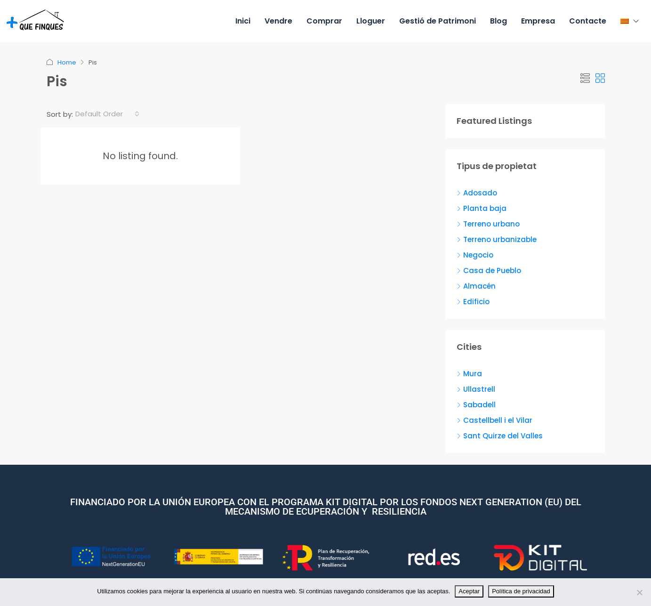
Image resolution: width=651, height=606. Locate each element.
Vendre (278, 21)
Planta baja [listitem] (481, 208)
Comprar (324, 21)
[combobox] (107, 114)
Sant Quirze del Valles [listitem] (500, 436)
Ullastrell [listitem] (476, 389)
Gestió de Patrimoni (437, 21)
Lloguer (370, 21)
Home (66, 62)
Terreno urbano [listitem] (488, 224)
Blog (498, 21)
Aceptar (469, 591)
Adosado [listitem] (477, 193)
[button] (585, 78)
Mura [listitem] (469, 374)
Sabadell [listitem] (476, 405)
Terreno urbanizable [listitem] (497, 239)
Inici (242, 21)
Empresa (538, 21)
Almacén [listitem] (476, 286)
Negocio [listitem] (475, 255)
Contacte (587, 21)
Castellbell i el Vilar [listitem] (494, 420)
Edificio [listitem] (473, 302)
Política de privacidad (521, 591)
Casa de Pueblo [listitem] (489, 270)
